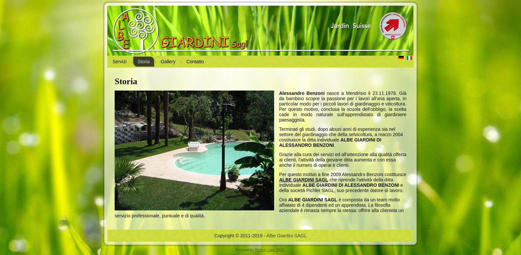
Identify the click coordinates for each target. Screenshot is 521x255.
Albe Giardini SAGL (286, 235)
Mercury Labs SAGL (270, 250)
